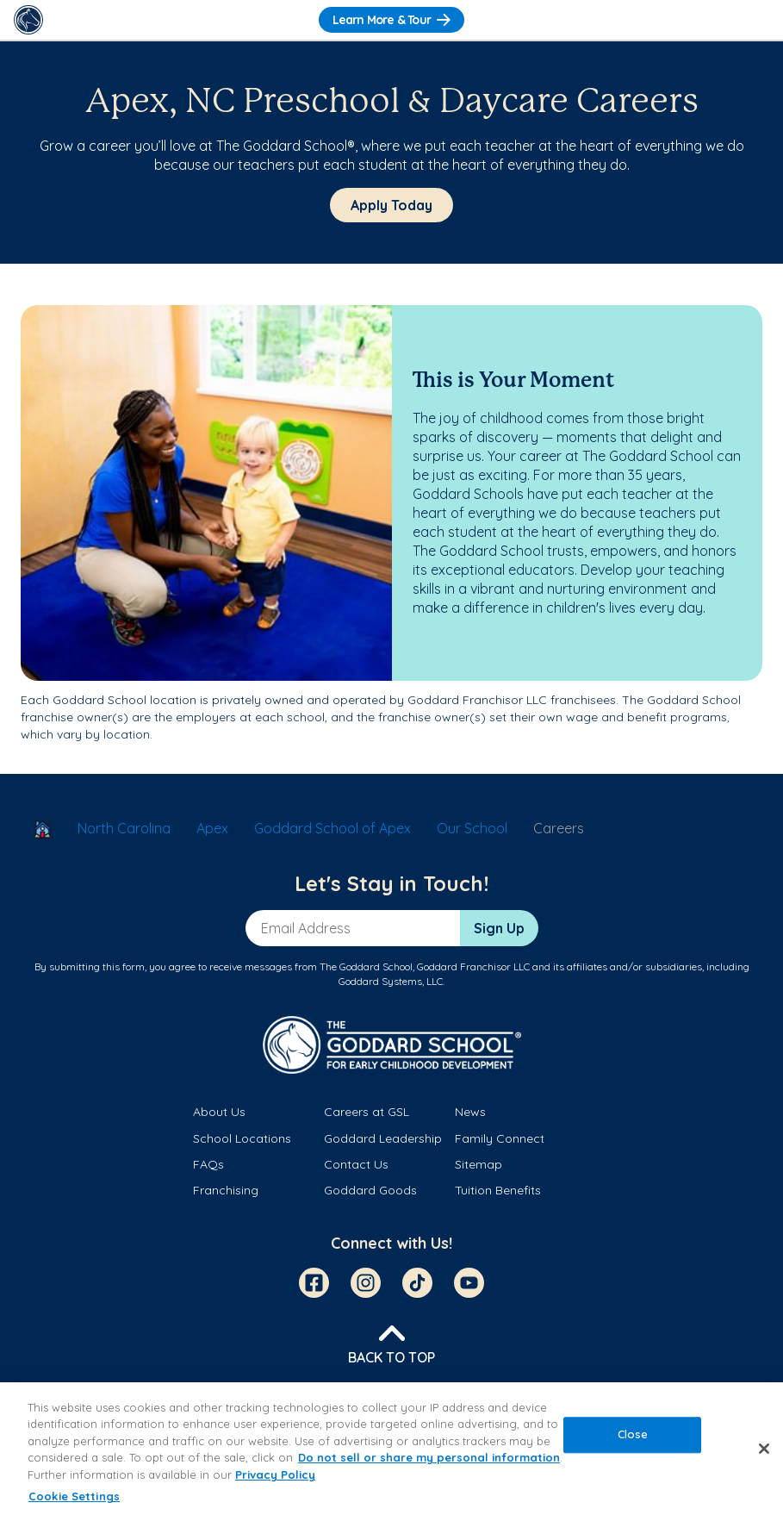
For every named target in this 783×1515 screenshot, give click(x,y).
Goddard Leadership (383, 1138)
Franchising (225, 1190)
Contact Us (356, 1164)
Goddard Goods (370, 1190)
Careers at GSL (366, 1111)
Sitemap (478, 1164)
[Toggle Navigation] (754, 20)
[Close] (764, 1449)
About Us (219, 1111)
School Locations (242, 1138)
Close (633, 1434)
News (470, 1111)
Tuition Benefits (498, 1190)
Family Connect (499, 1138)
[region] (391, 1448)
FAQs (208, 1164)
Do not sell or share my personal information (429, 1457)
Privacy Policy (275, 1474)
